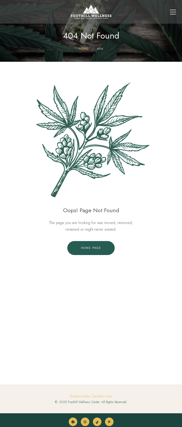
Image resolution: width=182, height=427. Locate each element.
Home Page (91, 248)
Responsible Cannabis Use (91, 396)
